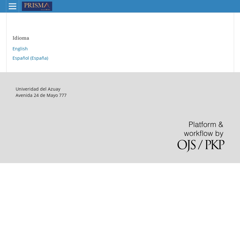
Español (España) (30, 58)
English (20, 49)
